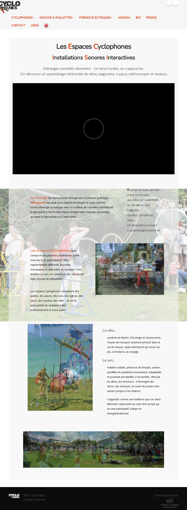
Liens (35, 25)
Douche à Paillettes (57, 18)
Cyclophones (22, 18)
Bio (138, 18)
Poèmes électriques (95, 18)
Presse (151, 18)
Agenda (124, 18)
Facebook (169, 3)
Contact (18, 25)
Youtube (175, 3)
